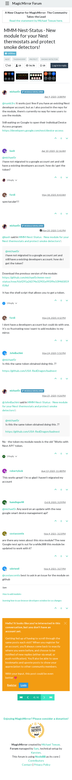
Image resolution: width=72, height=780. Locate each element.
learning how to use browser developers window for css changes (32, 600)
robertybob (16, 471)
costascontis (17, 533)
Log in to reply (59, 65)
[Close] (65, 623)
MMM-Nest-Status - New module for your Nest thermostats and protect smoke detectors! (35, 406)
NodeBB (40, 756)
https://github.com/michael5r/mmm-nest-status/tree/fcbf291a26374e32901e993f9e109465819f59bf (35, 281)
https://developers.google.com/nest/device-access (32, 130)
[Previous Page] (28, 697)
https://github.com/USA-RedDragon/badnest (29, 370)
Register (12, 685)
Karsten (36, 752)
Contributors (36, 760)
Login (23, 685)
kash (12, 150)
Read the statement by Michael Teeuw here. (36, 20)
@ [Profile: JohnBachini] (10, 402)
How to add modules (11, 594)
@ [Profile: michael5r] (9, 157)
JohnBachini (16, 353)
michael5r (15, 91)
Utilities (10, 53)
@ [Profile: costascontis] (11, 575)
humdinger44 (17, 502)
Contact (27, 764)
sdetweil (14, 568)
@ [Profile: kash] (6, 237)
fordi (12, 194)
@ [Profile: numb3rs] (8, 103)
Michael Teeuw (51, 744)
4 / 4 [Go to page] (36, 697)
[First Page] (21, 697)
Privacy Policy (42, 764)
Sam (36, 748)
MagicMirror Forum (27, 3)
